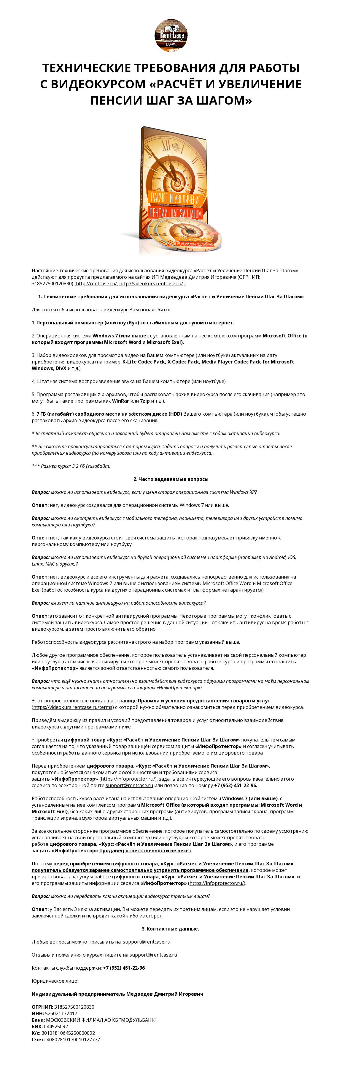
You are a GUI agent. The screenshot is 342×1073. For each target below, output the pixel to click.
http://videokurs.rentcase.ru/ (151, 283)
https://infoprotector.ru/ (128, 779)
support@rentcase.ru (129, 785)
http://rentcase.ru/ (96, 283)
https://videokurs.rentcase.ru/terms (72, 707)
